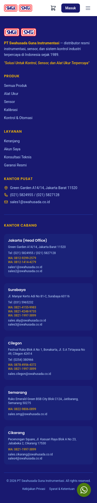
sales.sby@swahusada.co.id (27, 320)
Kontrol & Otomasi (18, 118)
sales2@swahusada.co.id (25, 271)
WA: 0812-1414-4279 (22, 262)
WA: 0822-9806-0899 (22, 409)
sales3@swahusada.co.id (25, 324)
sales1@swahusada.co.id (30, 202)
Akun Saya (12, 149)
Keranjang (12, 141)
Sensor (9, 102)
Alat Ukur (11, 94)
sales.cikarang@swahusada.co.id (30, 454)
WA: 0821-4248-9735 (22, 311)
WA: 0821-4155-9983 (22, 307)
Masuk (70, 8)
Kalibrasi (11, 110)
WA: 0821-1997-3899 (22, 315)
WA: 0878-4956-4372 (22, 365)
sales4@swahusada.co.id (25, 458)
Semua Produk (15, 86)
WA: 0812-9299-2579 (22, 258)
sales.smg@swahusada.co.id (27, 414)
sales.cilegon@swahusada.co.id (29, 374)
